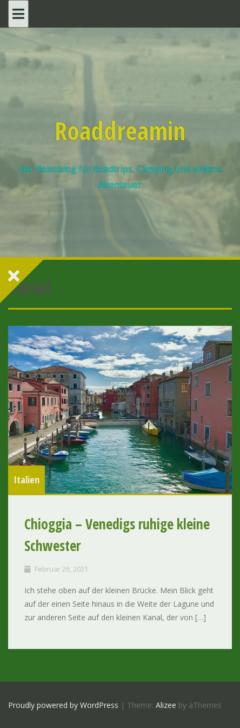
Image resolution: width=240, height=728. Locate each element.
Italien (26, 479)
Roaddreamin (120, 130)
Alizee (166, 705)
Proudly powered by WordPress (63, 705)
